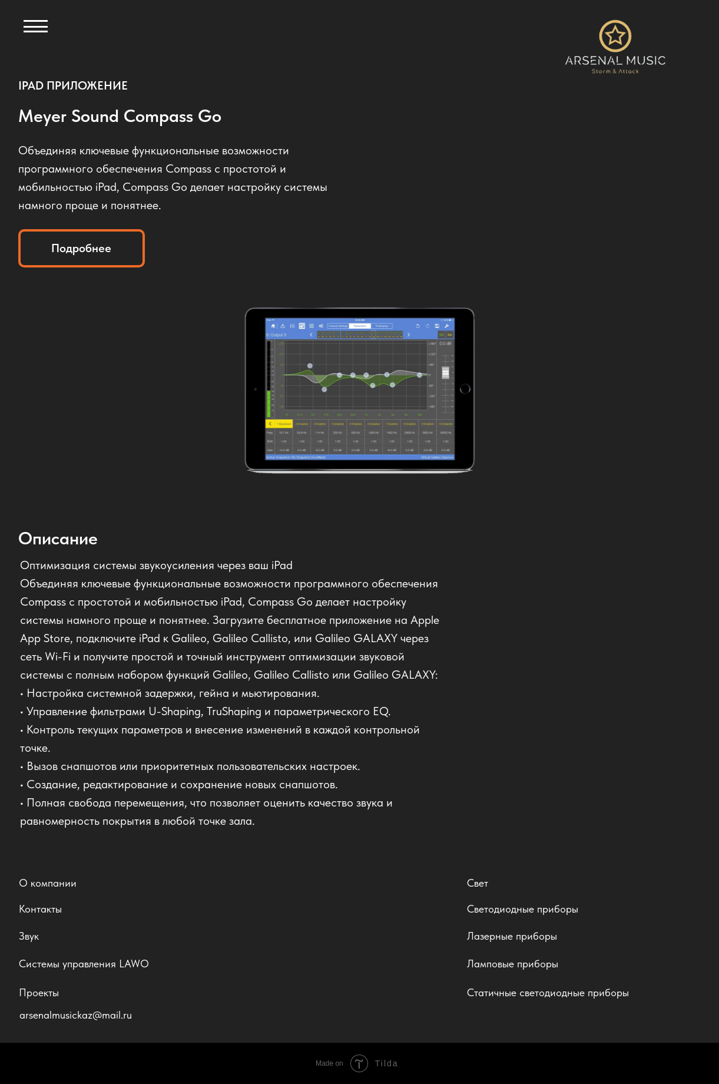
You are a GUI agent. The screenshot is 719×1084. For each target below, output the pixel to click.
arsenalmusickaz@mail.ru (75, 1015)
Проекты (39, 992)
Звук (29, 936)
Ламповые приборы (512, 963)
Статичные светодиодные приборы (548, 992)
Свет (477, 883)
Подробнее (81, 248)
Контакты (40, 909)
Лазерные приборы (512, 936)
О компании (48, 883)
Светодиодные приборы (522, 909)
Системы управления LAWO (84, 963)
